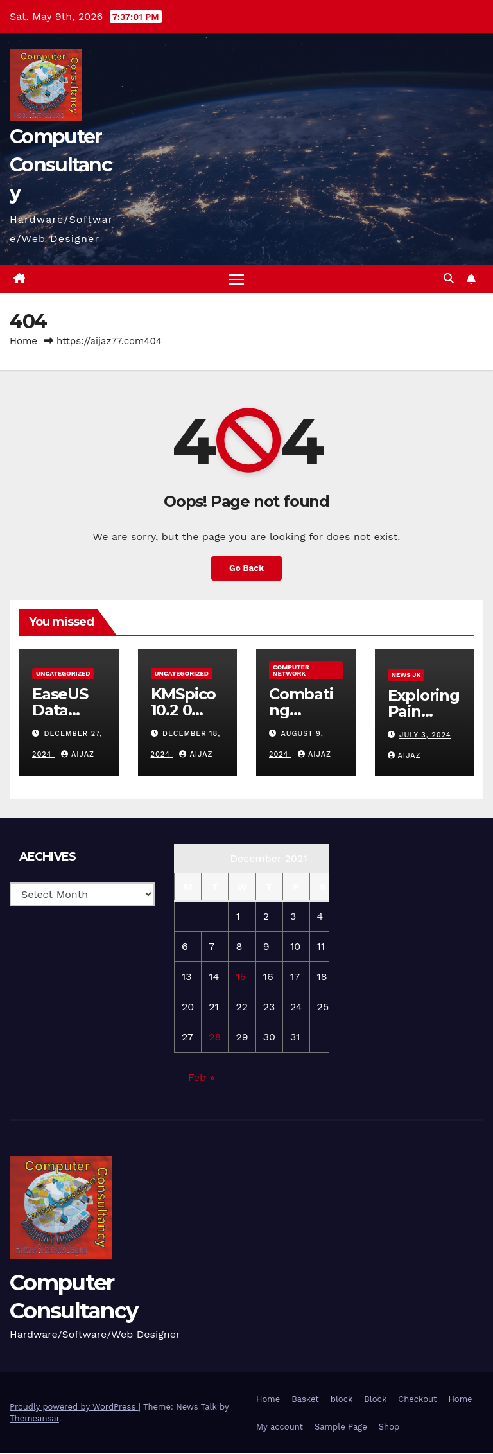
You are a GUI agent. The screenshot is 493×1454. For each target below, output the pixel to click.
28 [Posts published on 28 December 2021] (215, 1037)
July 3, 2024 (425, 735)
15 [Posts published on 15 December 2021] (241, 977)
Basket (305, 1399)
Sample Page (341, 1427)
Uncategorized (63, 674)
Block (375, 1399)
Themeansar (34, 1419)
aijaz (77, 754)
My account (279, 1427)
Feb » (201, 1078)
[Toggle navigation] (236, 279)
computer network (291, 671)
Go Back (246, 568)
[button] (449, 278)
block (342, 1399)
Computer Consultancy (61, 165)
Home (23, 341)
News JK (406, 675)
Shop (389, 1427)
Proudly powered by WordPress (74, 1407)
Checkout (417, 1399)
